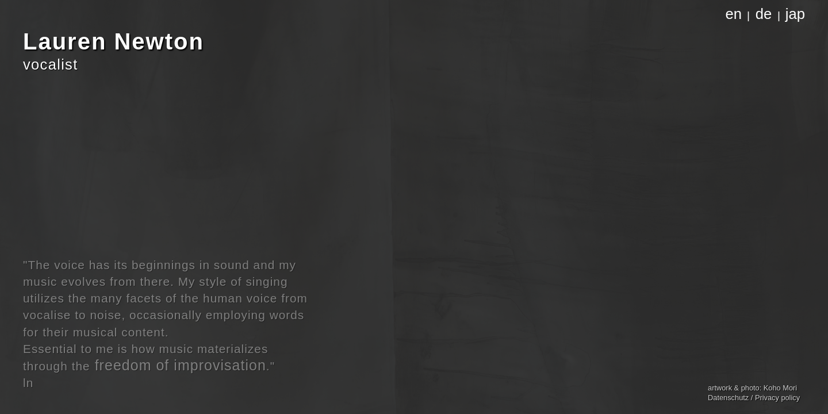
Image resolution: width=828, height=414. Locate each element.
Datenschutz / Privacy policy (754, 397)
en (734, 14)
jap (795, 14)
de (764, 14)
